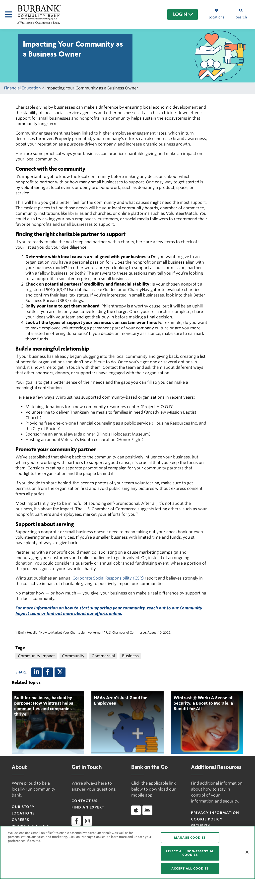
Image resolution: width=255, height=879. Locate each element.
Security (200, 826)
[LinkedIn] (36, 672)
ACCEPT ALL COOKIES (190, 868)
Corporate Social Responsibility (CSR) (108, 578)
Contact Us (84, 801)
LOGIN (183, 14)
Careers (20, 820)
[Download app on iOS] (136, 810)
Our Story (23, 807)
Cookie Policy (207, 819)
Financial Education (22, 88)
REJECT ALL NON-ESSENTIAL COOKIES (190, 853)
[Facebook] (48, 672)
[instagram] (87, 821)
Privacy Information (215, 813)
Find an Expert (87, 807)
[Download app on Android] (147, 810)
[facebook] (76, 821)
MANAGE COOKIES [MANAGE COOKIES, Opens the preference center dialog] (190, 837)
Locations (23, 813)
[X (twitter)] (60, 672)
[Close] (247, 852)
